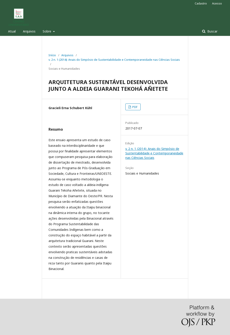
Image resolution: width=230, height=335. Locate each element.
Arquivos (29, 31)
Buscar (211, 31)
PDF (134, 107)
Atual (12, 31)
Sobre (47, 31)
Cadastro (201, 3)
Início (52, 55)
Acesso (217, 3)
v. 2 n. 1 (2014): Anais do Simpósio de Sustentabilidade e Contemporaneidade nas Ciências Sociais (114, 60)
